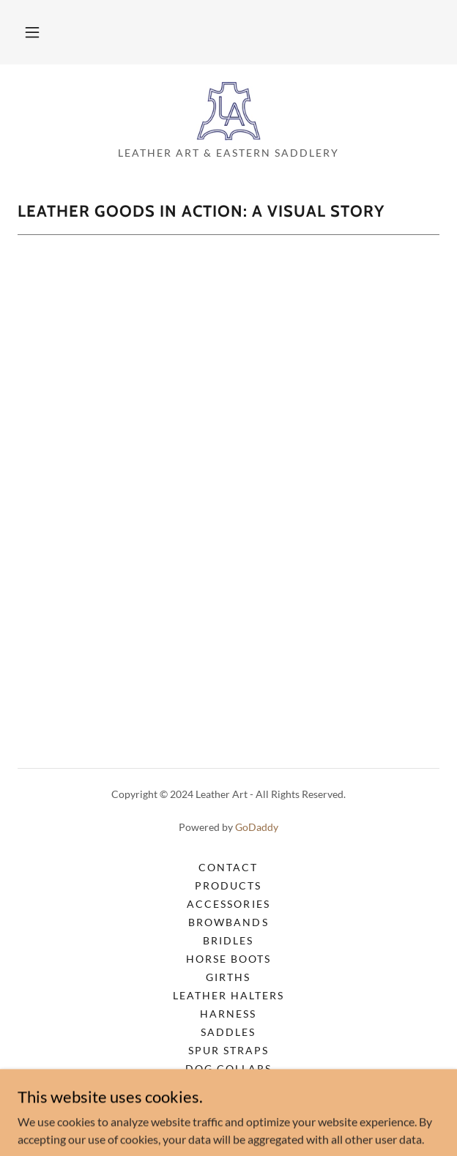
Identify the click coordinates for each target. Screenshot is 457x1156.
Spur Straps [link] (228, 1050)
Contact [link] (228, 867)
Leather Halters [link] (228, 995)
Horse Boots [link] (228, 958)
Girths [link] (228, 977)
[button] (32, 32)
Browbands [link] (228, 922)
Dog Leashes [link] (228, 1087)
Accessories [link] (228, 904)
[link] (228, 111)
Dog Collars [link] (228, 1068)
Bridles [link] (228, 940)
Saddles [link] (228, 1032)
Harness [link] (228, 1013)
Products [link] (228, 885)
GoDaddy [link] (256, 827)
